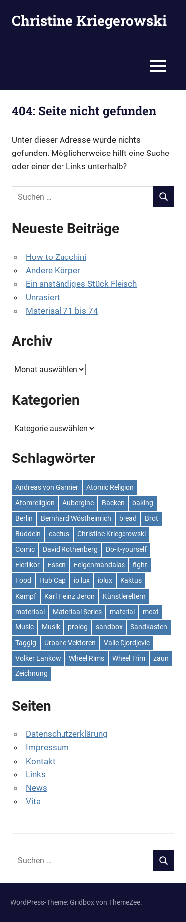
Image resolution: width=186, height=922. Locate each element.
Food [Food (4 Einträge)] (23, 580)
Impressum (47, 747)
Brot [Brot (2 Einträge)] (151, 518)
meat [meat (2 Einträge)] (151, 611)
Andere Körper (53, 270)
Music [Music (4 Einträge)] (24, 627)
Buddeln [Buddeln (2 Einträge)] (28, 534)
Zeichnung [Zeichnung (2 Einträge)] (31, 673)
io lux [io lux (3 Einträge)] (82, 580)
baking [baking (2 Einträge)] (142, 503)
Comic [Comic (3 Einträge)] (25, 549)
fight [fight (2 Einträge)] (140, 565)
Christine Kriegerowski (89, 20)
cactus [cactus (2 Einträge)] (59, 534)
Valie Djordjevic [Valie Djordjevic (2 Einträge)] (127, 643)
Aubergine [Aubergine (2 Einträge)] (78, 503)
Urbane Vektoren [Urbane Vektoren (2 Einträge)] (70, 643)
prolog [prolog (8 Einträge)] (78, 627)
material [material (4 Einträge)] (122, 611)
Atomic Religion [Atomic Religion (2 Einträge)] (110, 487)
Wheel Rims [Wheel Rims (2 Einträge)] (86, 658)
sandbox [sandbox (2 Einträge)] (109, 627)
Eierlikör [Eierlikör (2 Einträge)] (27, 565)
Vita (33, 801)
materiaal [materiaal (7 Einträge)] (30, 611)
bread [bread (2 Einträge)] (128, 518)
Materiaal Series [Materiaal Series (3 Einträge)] (77, 611)
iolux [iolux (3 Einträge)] (105, 580)
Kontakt (41, 761)
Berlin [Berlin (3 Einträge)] (24, 518)
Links (36, 774)
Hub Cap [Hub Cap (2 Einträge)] (52, 580)
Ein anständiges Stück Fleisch (81, 284)
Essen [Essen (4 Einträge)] (57, 565)
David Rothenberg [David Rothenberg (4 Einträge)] (70, 549)
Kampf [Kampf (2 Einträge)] (25, 596)
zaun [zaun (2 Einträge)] (161, 658)
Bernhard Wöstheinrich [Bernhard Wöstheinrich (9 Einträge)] (76, 518)
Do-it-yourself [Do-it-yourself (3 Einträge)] (126, 549)
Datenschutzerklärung (67, 734)
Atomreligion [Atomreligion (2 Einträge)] (35, 503)
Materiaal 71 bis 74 (62, 311)
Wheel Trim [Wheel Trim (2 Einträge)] (128, 658)
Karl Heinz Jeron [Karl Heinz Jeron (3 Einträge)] (69, 596)
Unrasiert (43, 297)
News (36, 788)
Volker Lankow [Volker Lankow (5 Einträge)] (38, 658)
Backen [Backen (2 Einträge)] (113, 503)
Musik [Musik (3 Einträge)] (51, 627)
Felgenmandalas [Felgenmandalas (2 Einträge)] (99, 565)
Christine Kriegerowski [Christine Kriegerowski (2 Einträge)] (111, 534)
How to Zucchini (56, 257)
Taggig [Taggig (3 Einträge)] (25, 643)
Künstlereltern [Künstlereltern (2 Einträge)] (124, 596)
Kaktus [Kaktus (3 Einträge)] (131, 580)
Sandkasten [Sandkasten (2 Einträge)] (148, 627)
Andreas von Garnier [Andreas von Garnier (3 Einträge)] (46, 487)
